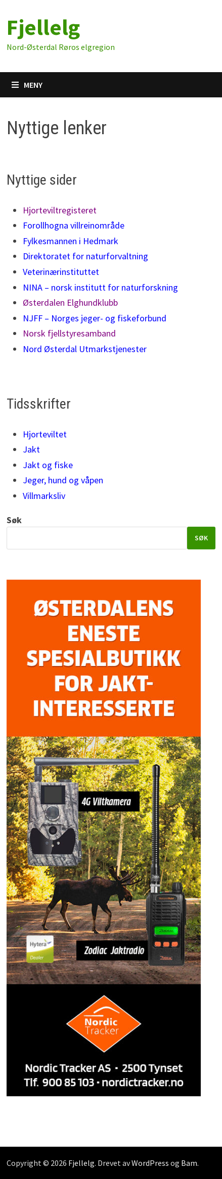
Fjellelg (43, 27)
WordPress (150, 1163)
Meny (27, 85)
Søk (14, 520)
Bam (189, 1163)
